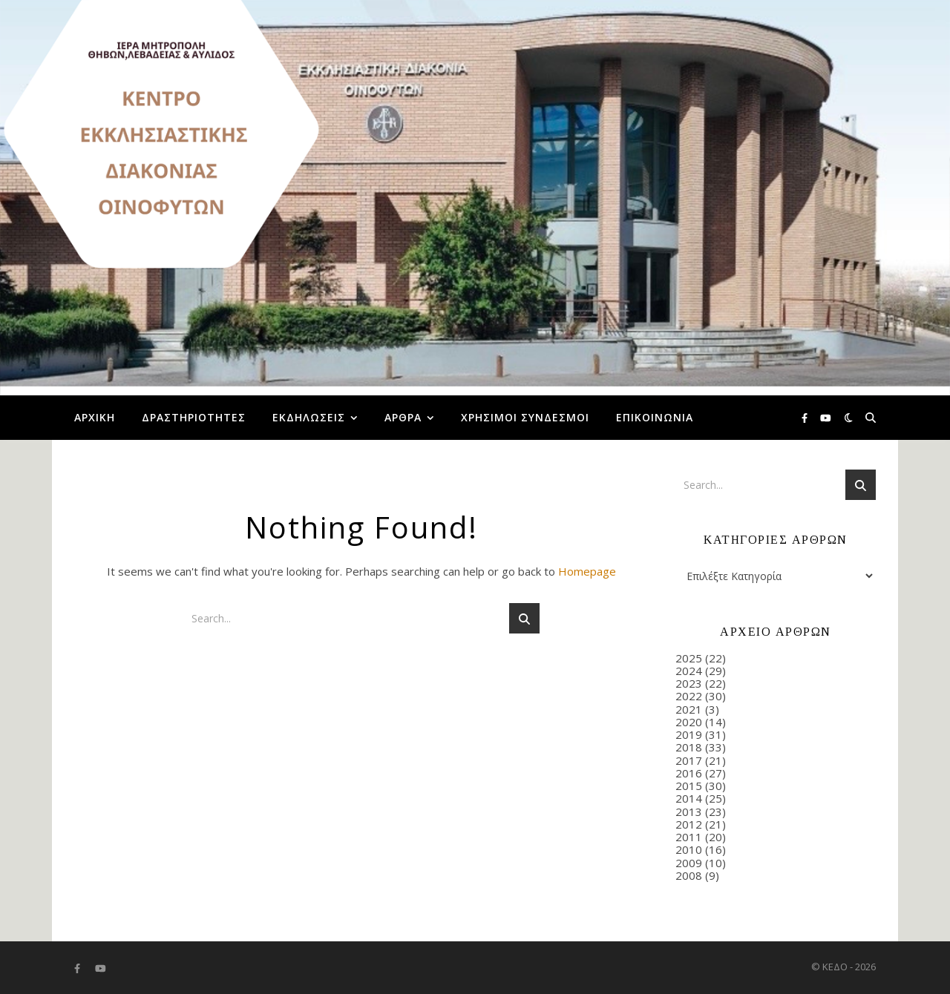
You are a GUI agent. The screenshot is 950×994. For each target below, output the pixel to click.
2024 (688, 670)
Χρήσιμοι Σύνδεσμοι (525, 417)
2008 (688, 875)
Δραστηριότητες (194, 417)
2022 (688, 695)
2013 (688, 811)
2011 (688, 836)
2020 (688, 721)
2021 (688, 709)
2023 (688, 683)
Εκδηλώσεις (308, 417)
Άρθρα (403, 417)
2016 (688, 773)
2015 (688, 785)
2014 (688, 798)
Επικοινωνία (654, 417)
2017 (688, 760)
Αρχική (94, 417)
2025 (688, 658)
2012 (688, 824)
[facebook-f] (806, 417)
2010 (688, 849)
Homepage (587, 571)
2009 (688, 862)
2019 (688, 734)
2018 (688, 747)
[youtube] (825, 417)
